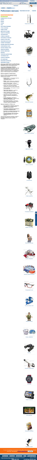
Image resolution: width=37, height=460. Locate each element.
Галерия (34, 10)
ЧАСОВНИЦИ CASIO (4, 55)
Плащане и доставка (32, 455)
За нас (25, 455)
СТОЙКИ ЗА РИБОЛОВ (5, 36)
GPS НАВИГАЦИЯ (4, 59)
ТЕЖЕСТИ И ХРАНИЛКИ (5, 32)
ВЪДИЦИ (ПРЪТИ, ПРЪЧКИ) (6, 18)
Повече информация (22, 451)
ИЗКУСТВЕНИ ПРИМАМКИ (6, 26)
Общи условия (5, 455)
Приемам (30, 451)
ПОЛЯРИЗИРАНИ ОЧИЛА (5, 46)
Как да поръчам (19, 455)
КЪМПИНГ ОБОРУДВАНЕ (5, 42)
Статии (3, 8)
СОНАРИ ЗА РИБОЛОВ (5, 57)
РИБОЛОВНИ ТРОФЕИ (5, 62)
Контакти (16, 5)
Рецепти (9, 8)
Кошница (32, 0)
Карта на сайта (33, 457)
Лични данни (12, 455)
